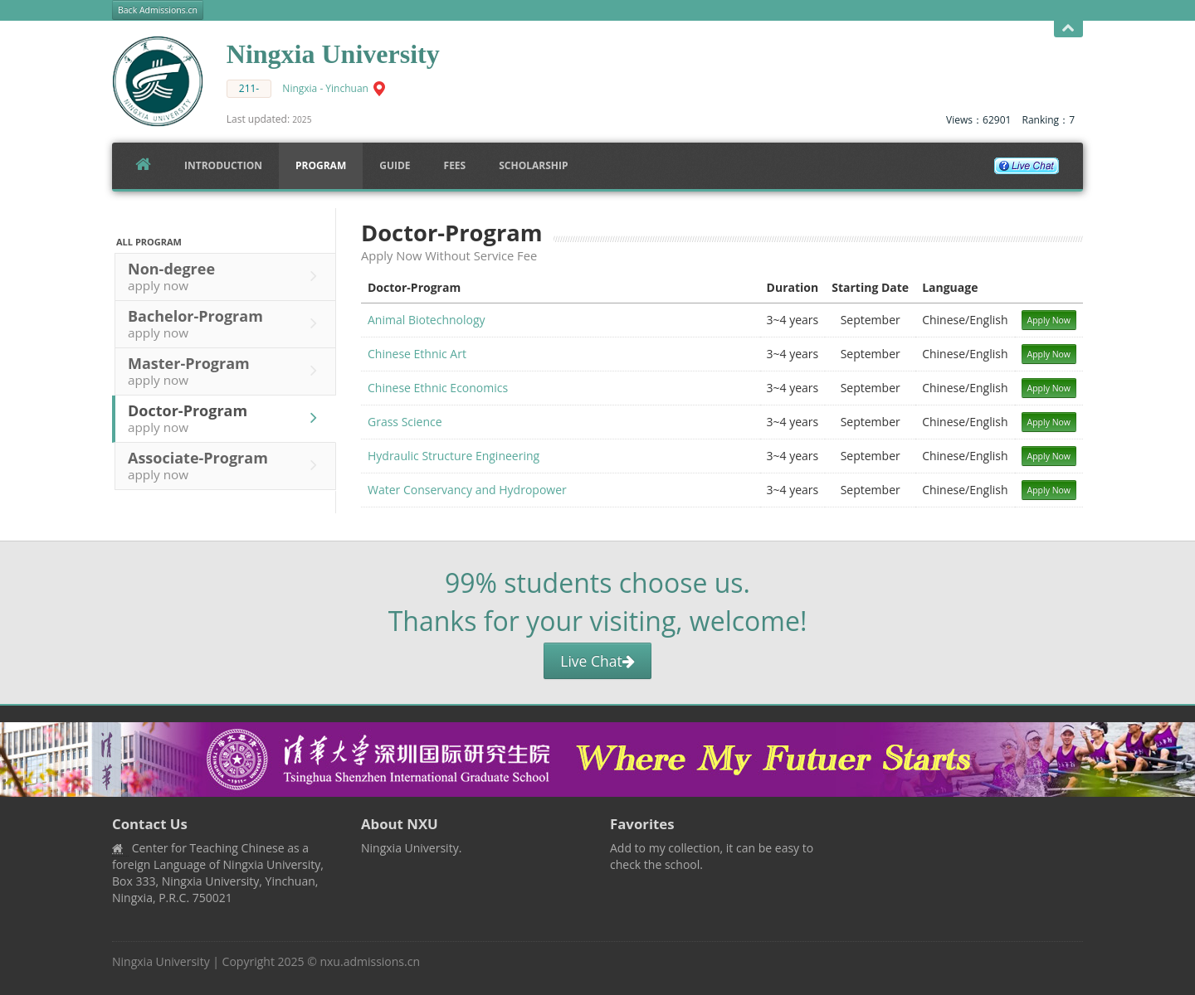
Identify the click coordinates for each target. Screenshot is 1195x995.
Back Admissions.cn (158, 10)
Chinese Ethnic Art (417, 354)
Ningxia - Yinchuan (325, 88)
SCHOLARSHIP (533, 165)
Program (320, 165)
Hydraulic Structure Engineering (453, 456)
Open (1068, 28)
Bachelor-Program (226, 323)
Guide (394, 165)
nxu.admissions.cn (369, 961)
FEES (455, 165)
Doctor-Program (226, 417)
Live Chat (597, 661)
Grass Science (405, 422)
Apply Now (1049, 320)
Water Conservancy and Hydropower (467, 490)
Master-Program (226, 370)
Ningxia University (161, 961)
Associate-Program (226, 465)
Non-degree (226, 276)
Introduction (223, 165)
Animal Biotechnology (426, 320)
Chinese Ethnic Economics (438, 388)
